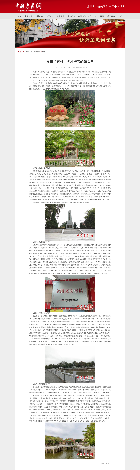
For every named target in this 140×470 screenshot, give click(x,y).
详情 (43, 52)
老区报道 (37, 52)
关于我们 (111, 16)
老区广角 (39, 16)
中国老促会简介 (84, 16)
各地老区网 (99, 16)
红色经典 (60, 16)
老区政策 (50, 16)
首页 (20, 16)
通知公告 (71, 16)
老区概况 (28, 16)
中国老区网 (83, 67)
